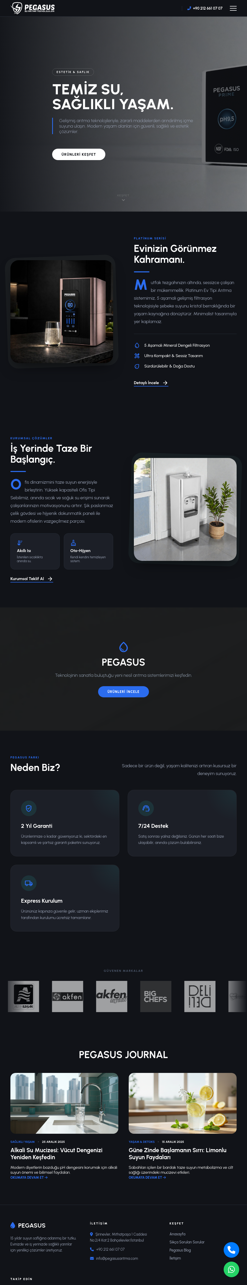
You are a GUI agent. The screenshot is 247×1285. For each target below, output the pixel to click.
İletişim (175, 1258)
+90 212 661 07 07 (208, 8)
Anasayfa (177, 1234)
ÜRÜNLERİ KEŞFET (78, 154)
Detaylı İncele (151, 383)
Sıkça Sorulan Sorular (186, 1242)
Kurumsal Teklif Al (31, 579)
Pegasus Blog (180, 1250)
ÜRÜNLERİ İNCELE (123, 692)
